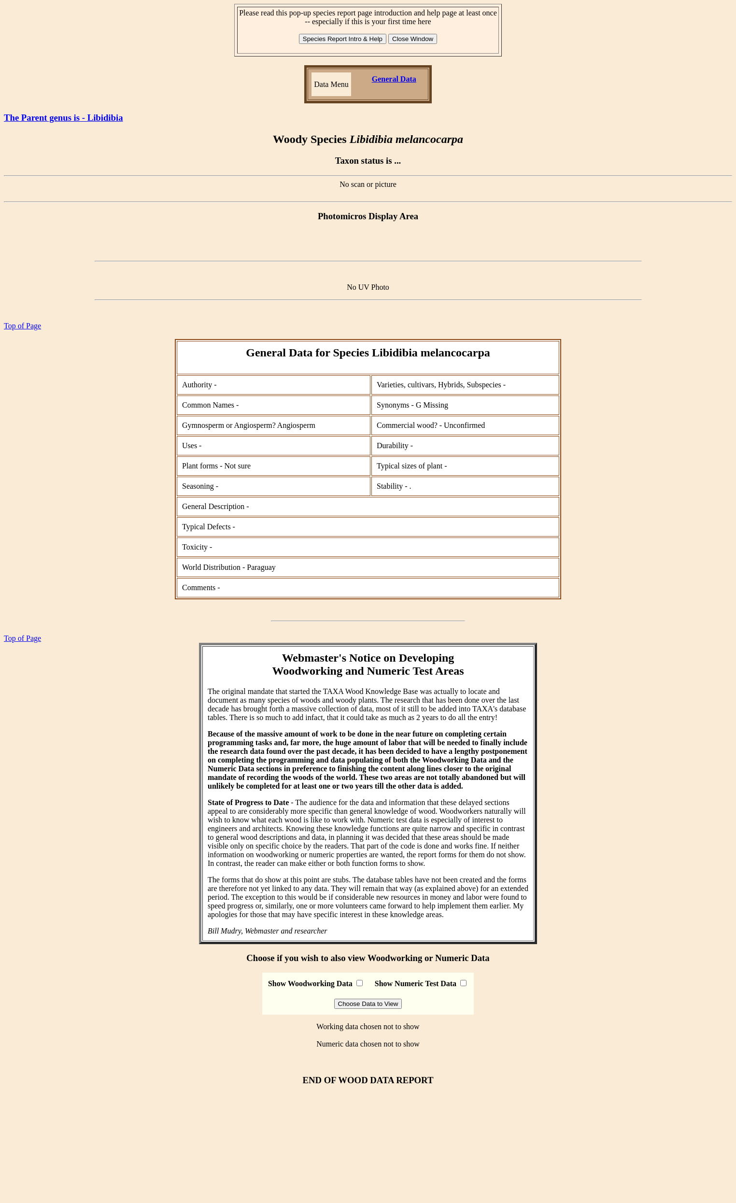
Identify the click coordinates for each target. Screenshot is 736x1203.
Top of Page (22, 326)
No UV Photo (368, 287)
